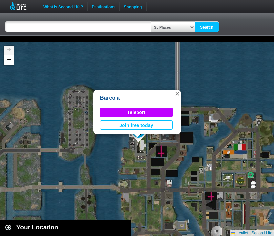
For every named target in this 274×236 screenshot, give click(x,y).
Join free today (136, 125)
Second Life (21, 6)
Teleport (136, 112)
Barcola (110, 98)
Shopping (133, 6)
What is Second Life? (63, 6)
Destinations (103, 6)
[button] (177, 94)
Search (206, 27)
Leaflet (239, 233)
